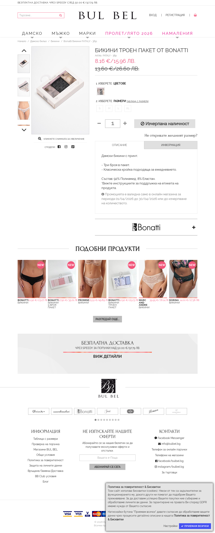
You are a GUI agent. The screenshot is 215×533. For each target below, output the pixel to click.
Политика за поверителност (46, 460)
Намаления (177, 33)
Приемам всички (195, 526)
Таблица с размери (137, 101)
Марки (87, 33)
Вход (153, 15)
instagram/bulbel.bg (171, 466)
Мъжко (61, 33)
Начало (22, 41)
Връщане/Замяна (39, 470)
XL (127, 108)
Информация (170, 145)
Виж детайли (107, 356)
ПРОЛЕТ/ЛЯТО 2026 (129, 33)
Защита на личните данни (45, 465)
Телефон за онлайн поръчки (169, 449)
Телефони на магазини (169, 455)
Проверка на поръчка (46, 444)
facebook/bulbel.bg (171, 460)
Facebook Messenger (171, 438)
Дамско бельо (38, 41)
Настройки (170, 525)
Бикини (55, 41)
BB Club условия (45, 476)
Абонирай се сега (107, 466)
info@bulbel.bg (171, 443)
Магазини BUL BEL (46, 449)
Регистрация (175, 15)
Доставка (57, 470)
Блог (46, 481)
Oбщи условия (45, 454)
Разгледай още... (107, 319)
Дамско (32, 33)
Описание (119, 145)
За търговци (169, 472)
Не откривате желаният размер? (171, 135)
